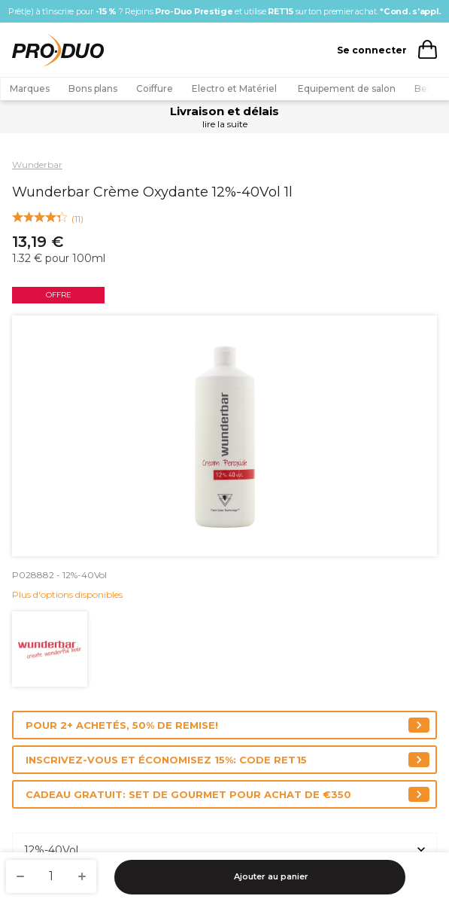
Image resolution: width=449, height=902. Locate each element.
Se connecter (372, 50)
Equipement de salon (347, 88)
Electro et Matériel (235, 88)
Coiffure (154, 88)
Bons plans (92, 88)
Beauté (431, 88)
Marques (30, 88)
